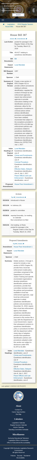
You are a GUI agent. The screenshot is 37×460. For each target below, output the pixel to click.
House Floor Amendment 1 (24, 184)
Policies (13, 456)
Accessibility (20, 458)
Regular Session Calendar (18, 425)
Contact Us (18, 410)
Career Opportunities (18, 412)
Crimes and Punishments (23, 155)
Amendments (22, 39)
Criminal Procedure (21, 162)
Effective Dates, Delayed (23, 169)
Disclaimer (27, 456)
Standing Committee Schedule (18, 429)
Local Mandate (20, 65)
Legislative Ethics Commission (18, 440)
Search (18, 15)
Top (13, 197)
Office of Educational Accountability (18, 443)
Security (19, 456)
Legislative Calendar (18, 423)
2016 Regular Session (25, 24)
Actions (13, 39)
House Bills (9, 26)
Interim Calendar (18, 427)
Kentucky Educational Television (18, 438)
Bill (16, 59)
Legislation (11, 24)
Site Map (18, 414)
